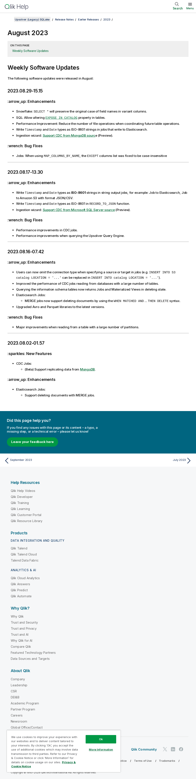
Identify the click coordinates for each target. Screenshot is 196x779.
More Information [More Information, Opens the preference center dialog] (101, 749)
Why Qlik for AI (21, 638)
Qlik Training (20, 501)
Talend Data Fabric (25, 558)
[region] (63, 751)
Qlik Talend (19, 546)
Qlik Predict (19, 588)
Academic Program (25, 701)
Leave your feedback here (32, 440)
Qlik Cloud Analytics (25, 576)
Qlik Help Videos (23, 489)
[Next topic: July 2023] (146, 458)
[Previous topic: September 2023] (49, 458)
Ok (101, 739)
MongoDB (87, 367)
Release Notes (64, 19)
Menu (190, 8)
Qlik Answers (20, 582)
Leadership (19, 683)
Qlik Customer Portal (26, 513)
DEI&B (15, 695)
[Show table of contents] (8, 19)
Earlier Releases (88, 19)
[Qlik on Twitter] (165, 747)
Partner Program (23, 707)
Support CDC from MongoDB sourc (69, 135)
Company (18, 677)
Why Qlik (17, 614)
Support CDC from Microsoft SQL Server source (79, 208)
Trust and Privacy (24, 626)
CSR (14, 689)
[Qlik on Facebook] (181, 747)
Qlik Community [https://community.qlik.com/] (144, 747)
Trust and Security (24, 620)
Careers (17, 713)
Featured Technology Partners (33, 650)
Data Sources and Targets (30, 657)
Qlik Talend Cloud (24, 552)
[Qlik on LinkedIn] (173, 747)
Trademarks (167, 758)
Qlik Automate (21, 594)
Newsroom (19, 719)
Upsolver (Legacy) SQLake (32, 19)
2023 (106, 19)
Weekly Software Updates (30, 51)
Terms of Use (143, 758)
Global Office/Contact (27, 725)
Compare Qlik (21, 644)
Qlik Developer (22, 495)
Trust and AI (19, 632)
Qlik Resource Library (26, 519)
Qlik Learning (20, 507)
